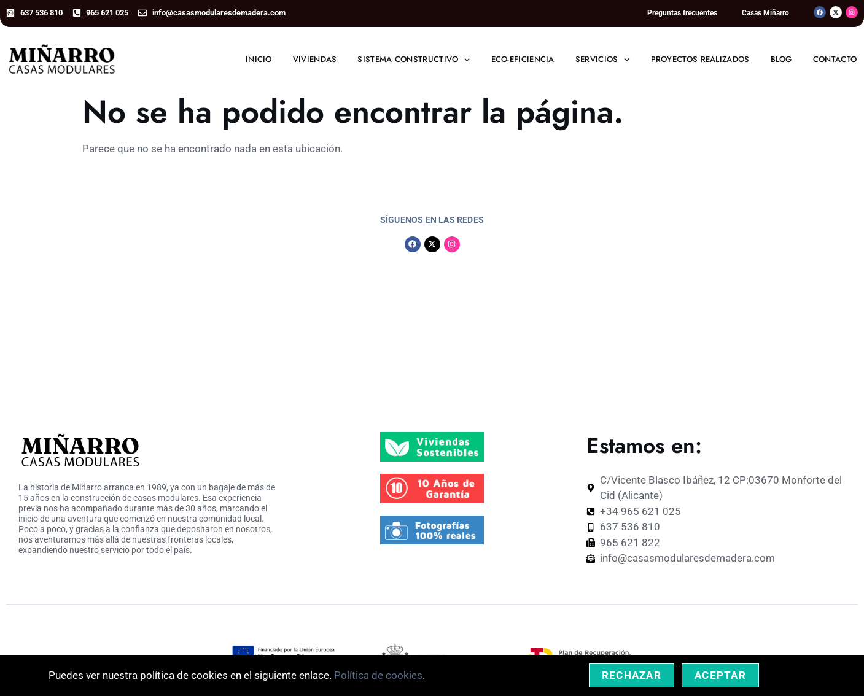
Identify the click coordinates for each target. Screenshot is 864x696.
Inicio (259, 59)
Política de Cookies (537, 626)
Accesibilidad (792, 626)
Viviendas (315, 59)
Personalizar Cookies (715, 626)
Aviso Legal (466, 626)
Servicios (602, 60)
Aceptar (720, 675)
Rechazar (631, 675)
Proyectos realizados (700, 59)
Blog (781, 59)
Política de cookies (378, 675)
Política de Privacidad (625, 626)
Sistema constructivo (413, 60)
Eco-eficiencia (523, 59)
